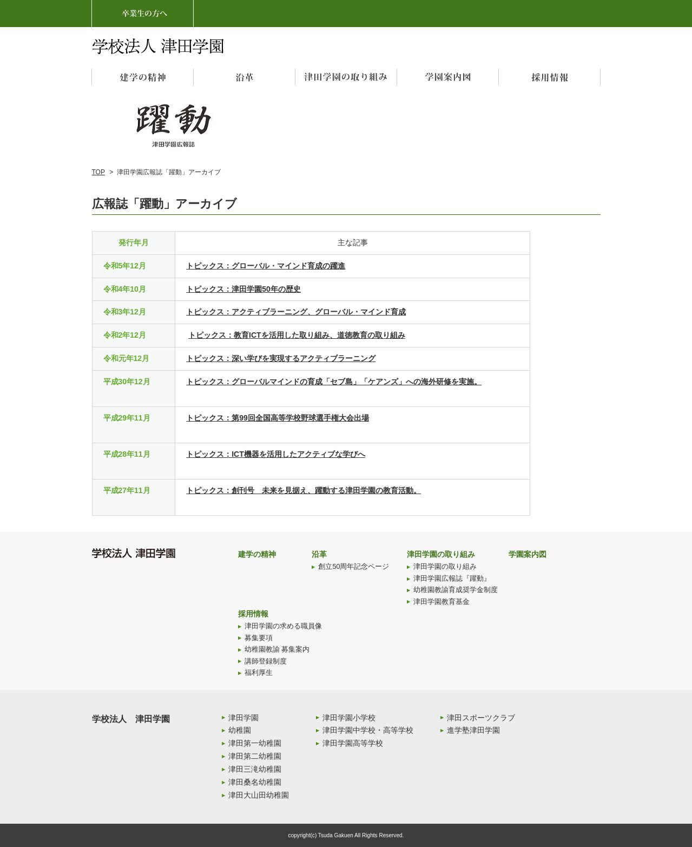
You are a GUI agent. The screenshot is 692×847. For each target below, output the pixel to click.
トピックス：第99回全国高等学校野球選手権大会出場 (277, 417)
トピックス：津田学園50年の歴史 (243, 289)
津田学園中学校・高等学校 (367, 730)
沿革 (319, 554)
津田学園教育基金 (441, 602)
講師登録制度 (266, 661)
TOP (98, 172)
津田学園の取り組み (441, 554)
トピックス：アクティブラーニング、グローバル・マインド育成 (296, 311)
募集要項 (259, 638)
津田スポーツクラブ (481, 717)
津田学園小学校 (348, 717)
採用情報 (253, 613)
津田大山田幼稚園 (258, 795)
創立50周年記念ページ (353, 566)
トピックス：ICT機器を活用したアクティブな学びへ (275, 454)
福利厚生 (259, 673)
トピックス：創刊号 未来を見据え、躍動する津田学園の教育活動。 (303, 490)
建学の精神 (257, 554)
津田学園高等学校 (352, 743)
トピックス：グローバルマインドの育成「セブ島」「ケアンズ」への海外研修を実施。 (334, 381)
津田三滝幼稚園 (254, 769)
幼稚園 (239, 730)
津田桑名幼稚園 (254, 782)
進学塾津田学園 (473, 730)
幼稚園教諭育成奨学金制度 (455, 590)
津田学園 (243, 717)
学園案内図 (527, 554)
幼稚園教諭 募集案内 (277, 649)
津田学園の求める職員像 (283, 626)
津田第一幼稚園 (254, 743)
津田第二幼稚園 (254, 756)
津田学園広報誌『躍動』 (452, 578)
